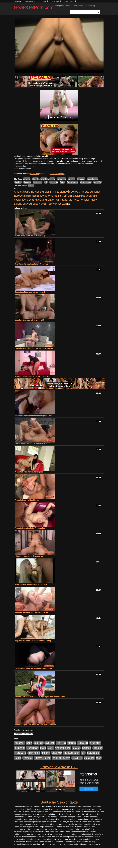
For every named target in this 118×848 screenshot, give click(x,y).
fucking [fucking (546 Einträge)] (57, 195)
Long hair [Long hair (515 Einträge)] (34, 199)
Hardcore (27, 182)
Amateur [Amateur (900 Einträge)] (19, 191)
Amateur (26, 179)
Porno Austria (54, 1)
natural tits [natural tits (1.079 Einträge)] (66, 199)
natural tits (54, 182)
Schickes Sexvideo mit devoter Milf (29, 320)
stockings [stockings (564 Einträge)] (56, 203)
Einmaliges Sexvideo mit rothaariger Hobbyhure (35, 348)
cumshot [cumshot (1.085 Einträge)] (95, 191)
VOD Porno (41, 1)
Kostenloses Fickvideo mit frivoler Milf (31, 444)
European (81, 179)
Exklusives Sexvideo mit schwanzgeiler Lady (33, 416)
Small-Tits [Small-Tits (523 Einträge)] (45, 203)
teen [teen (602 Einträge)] (64, 203)
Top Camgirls (30, 1)
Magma (31, 185)
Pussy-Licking (72, 182)
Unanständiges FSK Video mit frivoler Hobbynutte (35, 725)
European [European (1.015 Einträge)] (20, 195)
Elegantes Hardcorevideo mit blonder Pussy (33, 641)
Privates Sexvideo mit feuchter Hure (30, 556)
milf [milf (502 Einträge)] (57, 199)
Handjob (18, 182)
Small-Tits (97, 182)
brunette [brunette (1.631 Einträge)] (84, 191)
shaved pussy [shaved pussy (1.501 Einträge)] (31, 203)
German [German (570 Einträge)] (66, 195)
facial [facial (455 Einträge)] (29, 195)
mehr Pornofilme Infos (22, 169)
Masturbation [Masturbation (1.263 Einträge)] (47, 199)
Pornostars (78, 6)
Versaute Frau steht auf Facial (27, 500)
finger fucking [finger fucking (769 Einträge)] (45, 195)
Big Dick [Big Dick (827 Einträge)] (44, 191)
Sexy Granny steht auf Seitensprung (30, 236)
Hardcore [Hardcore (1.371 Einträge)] (87, 195)
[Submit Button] (97, 12)
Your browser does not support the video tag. (59, 45)
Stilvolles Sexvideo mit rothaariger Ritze (31, 612)
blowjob (35, 179)
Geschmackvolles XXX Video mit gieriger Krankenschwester (40, 697)
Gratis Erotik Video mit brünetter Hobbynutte (33, 669)
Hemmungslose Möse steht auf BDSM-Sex (32, 376)
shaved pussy (85, 182)
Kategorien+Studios (63, 6)
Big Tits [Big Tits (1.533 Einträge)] (54, 191)
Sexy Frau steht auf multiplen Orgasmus (31, 264)
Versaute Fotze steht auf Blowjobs (29, 472)
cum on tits (61, 179)
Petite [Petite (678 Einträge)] (76, 199)
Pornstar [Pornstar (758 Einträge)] (84, 199)
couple (52, 179)
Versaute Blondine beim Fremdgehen (30, 528)
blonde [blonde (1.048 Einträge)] (64, 191)
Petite (62, 182)
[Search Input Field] (82, 12)
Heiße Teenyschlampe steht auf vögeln (31, 584)
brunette (44, 179)
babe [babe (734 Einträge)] (27, 191)
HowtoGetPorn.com (33, 7)
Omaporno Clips (68, 1)
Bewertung (90, 6)
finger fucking (92, 179)
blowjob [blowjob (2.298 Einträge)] (73, 191)
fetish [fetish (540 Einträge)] (35, 195)
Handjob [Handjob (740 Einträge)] (76, 195)
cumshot (71, 179)
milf (45, 182)
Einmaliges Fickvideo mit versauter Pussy (32, 292)
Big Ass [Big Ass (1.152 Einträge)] (34, 191)
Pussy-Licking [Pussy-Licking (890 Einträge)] (42, 757)
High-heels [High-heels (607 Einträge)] (34, 752)
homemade (37, 182)
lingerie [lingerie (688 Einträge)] (24, 199)
